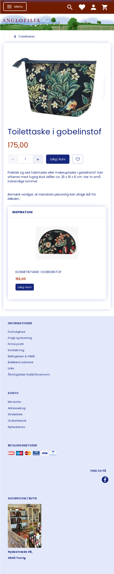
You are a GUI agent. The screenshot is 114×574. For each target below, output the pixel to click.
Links (11, 368)
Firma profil (16, 344)
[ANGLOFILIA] (57, 21)
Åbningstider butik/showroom (29, 374)
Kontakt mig (16, 350)
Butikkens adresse (20, 362)
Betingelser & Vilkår (21, 356)
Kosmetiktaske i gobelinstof (39, 272)
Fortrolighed (16, 332)
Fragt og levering (20, 338)
